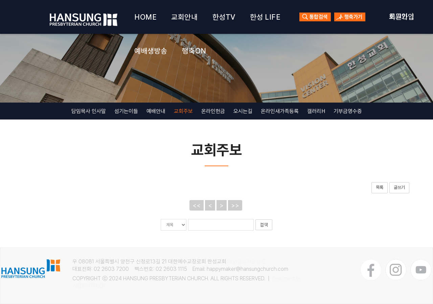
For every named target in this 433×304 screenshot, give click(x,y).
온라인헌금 (213, 111)
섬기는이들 (126, 111)
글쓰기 (399, 187)
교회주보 (183, 111)
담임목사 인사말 (88, 111)
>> (235, 205)
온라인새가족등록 (280, 111)
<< (196, 205)
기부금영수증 (348, 111)
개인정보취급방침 (247, 261)
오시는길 (242, 111)
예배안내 (155, 111)
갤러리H (316, 111)
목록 (379, 187)
